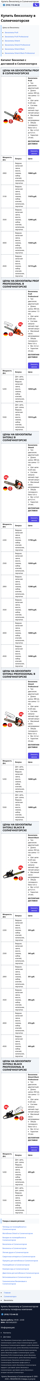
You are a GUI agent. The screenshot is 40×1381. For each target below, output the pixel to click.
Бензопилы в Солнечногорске (15, 1244)
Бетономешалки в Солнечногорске (17, 1277)
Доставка (7, 1337)
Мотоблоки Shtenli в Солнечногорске (18, 1233)
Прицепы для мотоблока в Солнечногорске (20, 1261)
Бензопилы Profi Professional (16, 37)
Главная (7, 1293)
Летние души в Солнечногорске (15, 1252)
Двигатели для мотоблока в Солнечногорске (21, 1273)
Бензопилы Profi (11, 32)
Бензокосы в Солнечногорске (14, 1248)
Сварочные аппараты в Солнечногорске (19, 1256)
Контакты (7, 1333)
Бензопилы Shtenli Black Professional (20, 53)
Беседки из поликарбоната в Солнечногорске (14, 1238)
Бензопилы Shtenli (12, 41)
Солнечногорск (10, 1296)
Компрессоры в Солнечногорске (16, 1269)
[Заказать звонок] (36, 5)
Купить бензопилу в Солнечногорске (20, 1)
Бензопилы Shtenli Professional (17, 45)
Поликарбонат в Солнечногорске (16, 1265)
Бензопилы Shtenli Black (15, 49)
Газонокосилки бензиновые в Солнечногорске (15, 1282)
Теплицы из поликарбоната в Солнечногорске (14, 1228)
